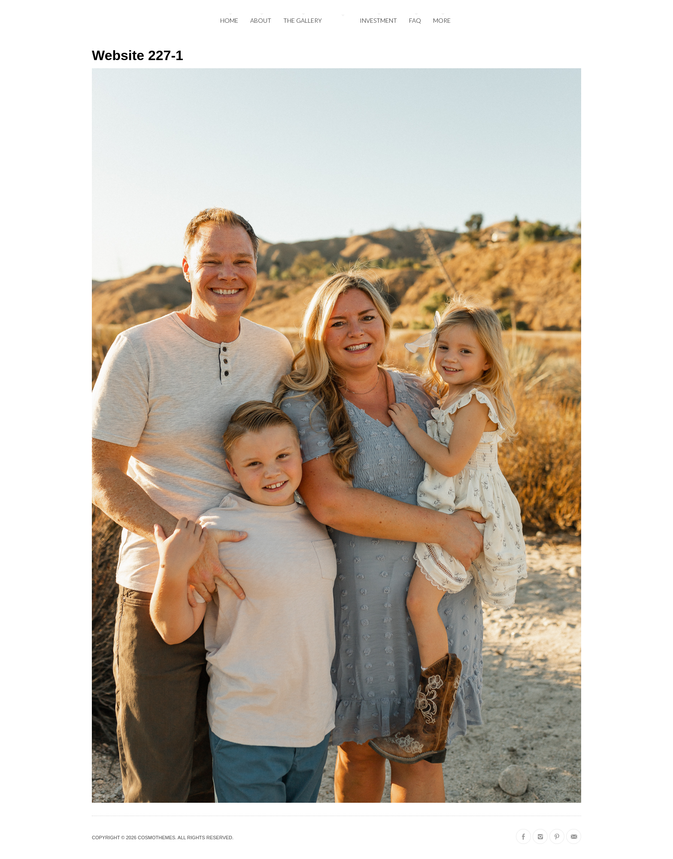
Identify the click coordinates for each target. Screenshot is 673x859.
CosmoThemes (156, 837)
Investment (378, 20)
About (260, 20)
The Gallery (302, 20)
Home (229, 20)
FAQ (415, 20)
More (442, 20)
